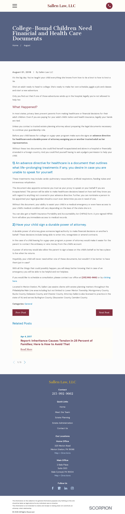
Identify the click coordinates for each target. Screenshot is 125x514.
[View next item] (24, 362)
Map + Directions (63, 453)
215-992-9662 (62, 393)
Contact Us (62, 428)
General (28, 304)
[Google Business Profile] (59, 488)
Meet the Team (62, 412)
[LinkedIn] (65, 488)
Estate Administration (62, 423)
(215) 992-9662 (89, 277)
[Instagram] (72, 488)
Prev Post (21, 312)
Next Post (104, 312)
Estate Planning (62, 417)
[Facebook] (52, 488)
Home (62, 407)
